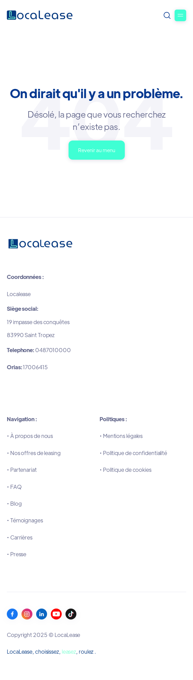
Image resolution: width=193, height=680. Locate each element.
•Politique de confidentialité (133, 452)
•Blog (14, 503)
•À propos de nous (30, 435)
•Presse (16, 554)
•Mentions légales (121, 435)
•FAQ (14, 486)
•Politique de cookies (125, 469)
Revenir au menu (96, 150)
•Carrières (19, 537)
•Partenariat (22, 469)
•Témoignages (25, 520)
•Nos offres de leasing (34, 452)
